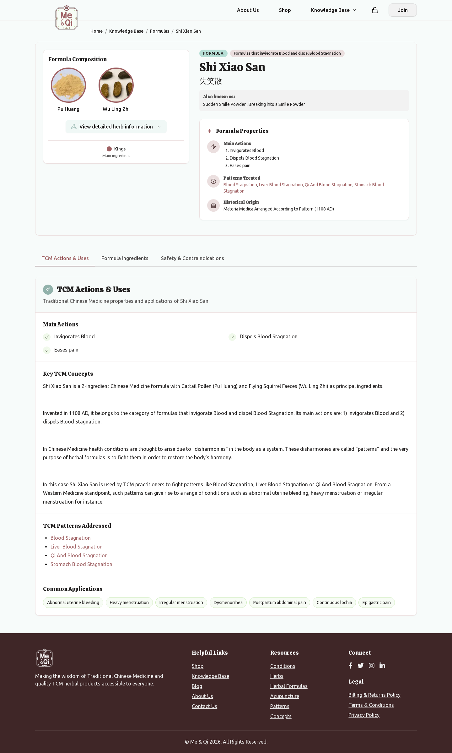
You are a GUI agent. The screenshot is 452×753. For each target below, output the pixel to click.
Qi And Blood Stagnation (328, 184)
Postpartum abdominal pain (279, 602)
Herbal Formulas (289, 686)
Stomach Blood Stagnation (81, 564)
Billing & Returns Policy (374, 695)
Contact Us (204, 706)
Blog (197, 686)
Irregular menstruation (181, 602)
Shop (285, 10)
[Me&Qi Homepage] (66, 17)
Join (403, 10)
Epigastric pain (377, 602)
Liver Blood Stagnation (281, 184)
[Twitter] (361, 666)
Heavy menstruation (129, 602)
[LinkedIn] (382, 666)
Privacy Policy (363, 715)
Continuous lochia (334, 602)
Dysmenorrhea (228, 602)
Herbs (276, 676)
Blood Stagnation (240, 184)
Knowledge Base (210, 676)
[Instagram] (371, 666)
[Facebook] (350, 666)
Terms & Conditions (371, 705)
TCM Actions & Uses (65, 258)
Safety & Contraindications (192, 258)
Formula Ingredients (124, 258)
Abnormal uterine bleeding (73, 602)
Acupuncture (284, 696)
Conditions (282, 666)
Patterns (279, 706)
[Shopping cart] (375, 10)
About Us (248, 10)
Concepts (281, 716)
